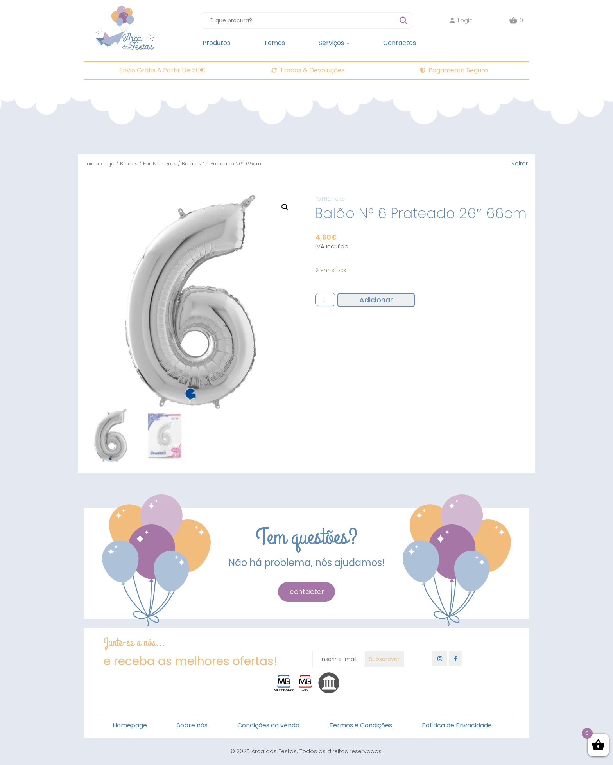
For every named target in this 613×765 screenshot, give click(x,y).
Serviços (334, 42)
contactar (307, 591)
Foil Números (159, 163)
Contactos (399, 42)
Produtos (216, 42)
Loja (109, 163)
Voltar (519, 163)
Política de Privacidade (457, 725)
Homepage (130, 725)
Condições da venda (268, 725)
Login (461, 20)
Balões (129, 163)
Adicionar (376, 300)
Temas (274, 42)
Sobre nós (192, 725)
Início (92, 163)
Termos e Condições (360, 725)
